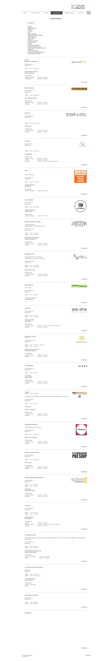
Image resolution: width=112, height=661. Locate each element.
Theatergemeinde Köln (33, 50)
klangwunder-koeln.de (30, 269)
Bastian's (30, 26)
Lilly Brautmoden (32, 42)
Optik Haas (30, 49)
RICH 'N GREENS (32, 33)
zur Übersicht (84, 82)
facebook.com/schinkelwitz (31, 437)
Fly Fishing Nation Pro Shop (34, 46)
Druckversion (25, 655)
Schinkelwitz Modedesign (34, 45)
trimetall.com (28, 406)
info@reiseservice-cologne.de (32, 349)
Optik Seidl (30, 39)
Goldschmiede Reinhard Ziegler (35, 35)
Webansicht (88, 655)
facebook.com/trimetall (30, 409)
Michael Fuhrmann (32, 28)
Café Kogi (30, 31)
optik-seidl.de (28, 321)
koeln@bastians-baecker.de (31, 71)
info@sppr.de (28, 489)
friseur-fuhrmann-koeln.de (31, 98)
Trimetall (30, 43)
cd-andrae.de (28, 186)
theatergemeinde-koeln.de (31, 552)
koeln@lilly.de (28, 375)
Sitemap (30, 655)
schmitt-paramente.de (30, 490)
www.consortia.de (29, 580)
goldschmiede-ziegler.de (30, 239)
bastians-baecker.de (29, 73)
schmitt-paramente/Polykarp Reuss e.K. (37, 47)
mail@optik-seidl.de (29, 319)
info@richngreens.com (30, 210)
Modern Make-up (32, 38)
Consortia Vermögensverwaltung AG (36, 52)
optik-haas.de (28, 518)
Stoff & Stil (30, 29)
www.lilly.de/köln (28, 377)
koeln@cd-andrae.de (30, 184)
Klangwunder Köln (32, 36)
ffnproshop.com (28, 462)
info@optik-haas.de (29, 517)
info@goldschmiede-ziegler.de (32, 237)
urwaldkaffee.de (28, 154)
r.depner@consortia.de (30, 578)
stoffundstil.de (28, 126)
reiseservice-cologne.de (30, 350)
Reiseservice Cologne (33, 40)
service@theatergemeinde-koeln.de (33, 550)
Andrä (29, 32)
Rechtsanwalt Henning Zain (34, 53)
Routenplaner (31, 22)
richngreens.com (29, 211)
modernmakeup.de (29, 299)
